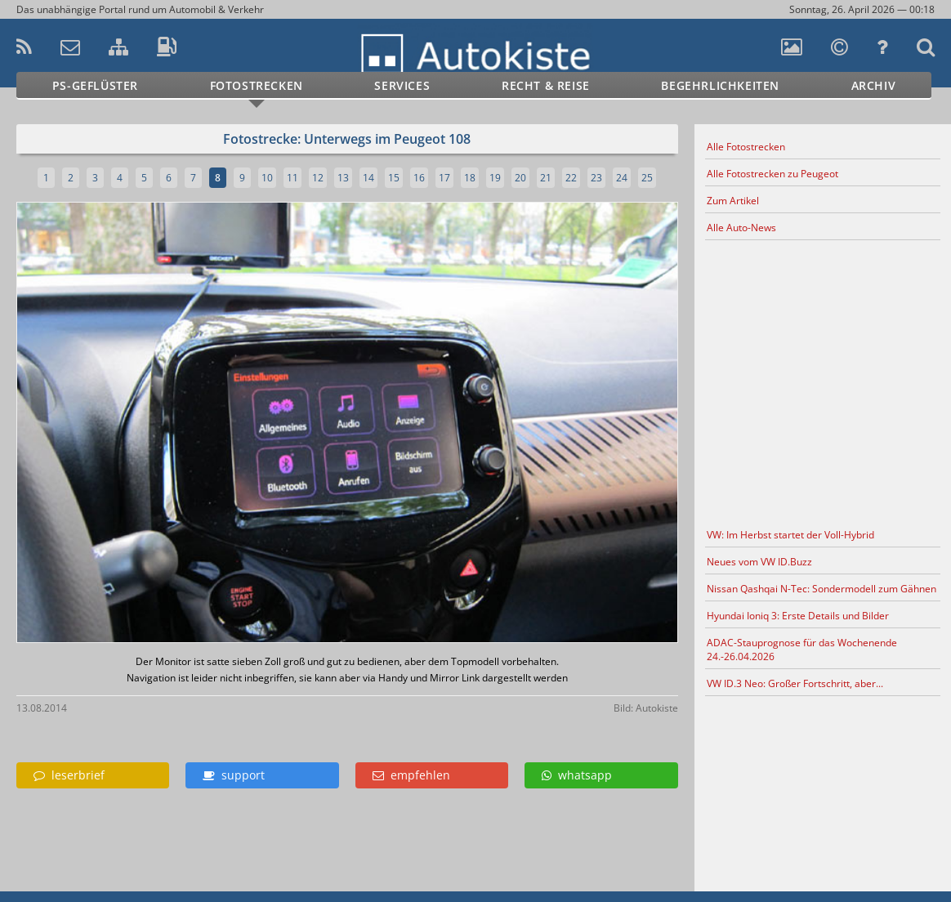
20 (520, 178)
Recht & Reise (546, 85)
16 (419, 178)
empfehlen (411, 775)
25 (647, 178)
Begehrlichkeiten (720, 85)
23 (596, 178)
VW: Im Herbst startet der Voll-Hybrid (790, 535)
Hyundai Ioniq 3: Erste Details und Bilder (798, 616)
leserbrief (69, 775)
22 (571, 178)
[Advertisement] (822, 381)
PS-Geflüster (95, 85)
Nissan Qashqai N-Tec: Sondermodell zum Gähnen (821, 589)
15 (394, 178)
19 (495, 178)
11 (292, 178)
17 (444, 178)
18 (470, 178)
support (234, 775)
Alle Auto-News (741, 227)
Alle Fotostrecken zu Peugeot (772, 174)
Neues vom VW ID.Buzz (759, 562)
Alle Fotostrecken (746, 147)
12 (318, 178)
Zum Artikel (733, 201)
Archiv (873, 85)
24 (621, 178)
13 (343, 178)
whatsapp (577, 775)
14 (368, 178)
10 (267, 178)
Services (402, 85)
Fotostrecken (256, 85)
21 (545, 178)
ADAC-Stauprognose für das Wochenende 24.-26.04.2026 (802, 649)
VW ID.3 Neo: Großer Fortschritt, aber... (795, 683)
